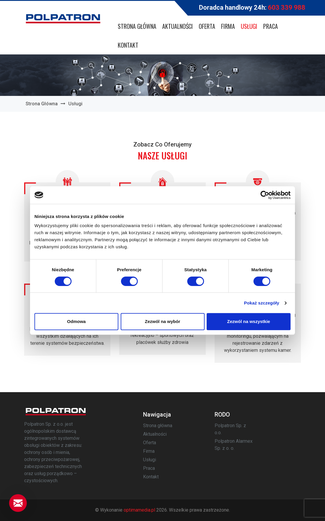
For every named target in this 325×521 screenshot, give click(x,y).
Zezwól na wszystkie (248, 321)
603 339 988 (286, 7)
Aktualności (177, 26)
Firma (228, 26)
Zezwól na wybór (162, 321)
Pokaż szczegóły (261, 302)
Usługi (249, 26)
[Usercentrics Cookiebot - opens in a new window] (265, 195)
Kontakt (128, 45)
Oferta (207, 26)
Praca (270, 26)
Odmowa (76, 321)
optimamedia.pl (139, 510)
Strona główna (137, 26)
